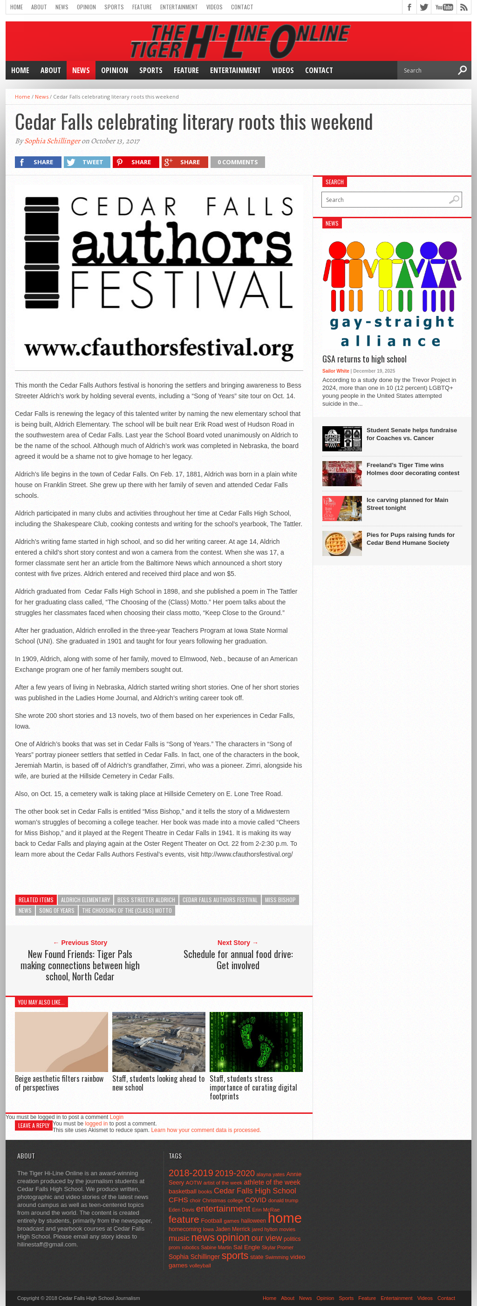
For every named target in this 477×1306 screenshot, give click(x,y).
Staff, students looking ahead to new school (158, 1083)
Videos (214, 7)
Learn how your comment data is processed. (206, 1130)
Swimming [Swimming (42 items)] (276, 1257)
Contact (242, 7)
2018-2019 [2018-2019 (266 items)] (191, 1173)
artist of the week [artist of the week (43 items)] (223, 1182)
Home (16, 7)
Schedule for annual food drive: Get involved (238, 959)
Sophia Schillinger (52, 141)
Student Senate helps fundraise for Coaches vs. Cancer (412, 434)
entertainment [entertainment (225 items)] (223, 1208)
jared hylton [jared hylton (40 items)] (265, 1229)
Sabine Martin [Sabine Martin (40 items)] (216, 1247)
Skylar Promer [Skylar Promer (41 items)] (277, 1247)
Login (116, 1117)
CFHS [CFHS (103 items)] (178, 1200)
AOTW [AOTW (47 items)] (194, 1182)
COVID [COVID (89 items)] (255, 1200)
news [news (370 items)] (203, 1237)
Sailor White (335, 371)
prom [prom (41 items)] (174, 1247)
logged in (96, 1123)
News (61, 7)
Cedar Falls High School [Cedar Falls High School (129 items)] (255, 1190)
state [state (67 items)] (257, 1256)
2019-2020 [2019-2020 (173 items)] (235, 1173)
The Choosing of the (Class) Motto (127, 910)
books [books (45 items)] (205, 1191)
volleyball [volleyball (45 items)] (200, 1265)
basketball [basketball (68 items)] (183, 1191)
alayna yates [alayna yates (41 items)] (271, 1174)
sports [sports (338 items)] (235, 1255)
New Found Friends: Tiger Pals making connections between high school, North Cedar (80, 965)
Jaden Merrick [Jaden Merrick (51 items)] (232, 1229)
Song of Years (57, 910)
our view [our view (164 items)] (267, 1238)
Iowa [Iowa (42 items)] (208, 1229)
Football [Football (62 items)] (211, 1220)
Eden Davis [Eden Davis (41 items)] (181, 1209)
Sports (114, 7)
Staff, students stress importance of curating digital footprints (253, 1087)
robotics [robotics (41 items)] (190, 1247)
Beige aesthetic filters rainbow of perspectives (59, 1083)
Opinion (86, 7)
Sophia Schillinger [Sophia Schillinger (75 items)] (194, 1256)
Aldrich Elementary (85, 900)
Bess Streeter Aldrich (146, 900)
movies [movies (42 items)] (287, 1229)
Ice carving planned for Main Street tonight (408, 503)
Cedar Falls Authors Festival (220, 900)
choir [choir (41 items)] (195, 1200)
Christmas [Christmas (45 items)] (214, 1200)
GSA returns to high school (364, 359)
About (39, 7)
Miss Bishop (280, 900)
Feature (142, 7)
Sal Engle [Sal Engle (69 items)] (246, 1247)
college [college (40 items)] (236, 1200)
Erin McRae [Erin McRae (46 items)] (265, 1209)
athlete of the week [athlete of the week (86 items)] (272, 1182)
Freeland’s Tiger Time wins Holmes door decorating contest (413, 469)
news (25, 910)
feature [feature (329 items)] (184, 1219)
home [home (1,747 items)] (285, 1218)
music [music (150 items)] (179, 1238)
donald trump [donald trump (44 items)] (283, 1200)
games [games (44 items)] (231, 1221)
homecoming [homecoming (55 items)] (185, 1229)
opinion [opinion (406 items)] (233, 1237)
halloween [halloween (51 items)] (253, 1221)
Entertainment (179, 7)
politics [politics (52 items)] (292, 1239)
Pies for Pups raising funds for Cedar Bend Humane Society (411, 538)
